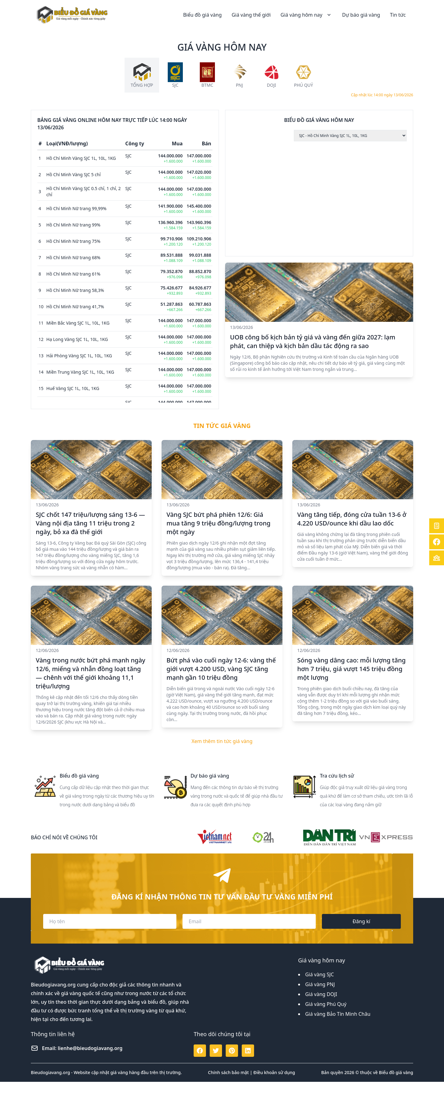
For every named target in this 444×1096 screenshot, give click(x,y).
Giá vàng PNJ (320, 998)
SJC (175, 85)
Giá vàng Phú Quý (326, 1018)
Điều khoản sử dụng (274, 1087)
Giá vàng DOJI (321, 1008)
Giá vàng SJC (319, 988)
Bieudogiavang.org (53, 998)
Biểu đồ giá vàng (202, 14)
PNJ (239, 85)
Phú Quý (303, 85)
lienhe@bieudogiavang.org (90, 1062)
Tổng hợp (142, 85)
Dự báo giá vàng (361, 14)
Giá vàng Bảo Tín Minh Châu (338, 1028)
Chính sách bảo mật (228, 1087)
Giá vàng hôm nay (306, 14)
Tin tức (398, 14)
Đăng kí (361, 935)
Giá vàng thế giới (251, 14)
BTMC (207, 85)
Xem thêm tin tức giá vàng (222, 755)
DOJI (271, 85)
